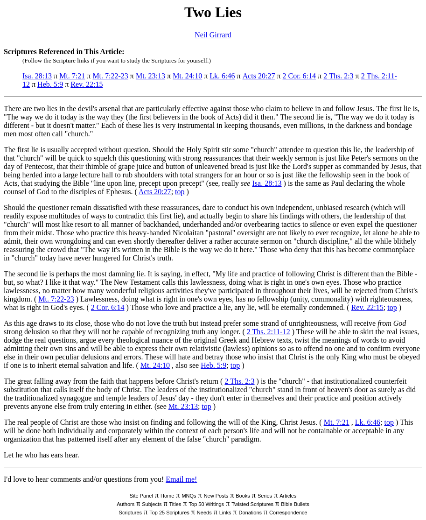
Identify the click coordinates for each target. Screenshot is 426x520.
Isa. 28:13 (37, 76)
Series (265, 496)
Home (167, 496)
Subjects (151, 504)
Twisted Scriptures (252, 504)
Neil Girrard (213, 35)
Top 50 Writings (206, 504)
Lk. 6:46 (222, 76)
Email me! (181, 479)
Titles (175, 504)
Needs (204, 512)
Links (225, 512)
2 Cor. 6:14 (299, 76)
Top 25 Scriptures (169, 512)
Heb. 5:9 (50, 84)
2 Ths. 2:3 (338, 76)
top (179, 192)
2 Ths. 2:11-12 (268, 332)
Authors (125, 504)
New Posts (216, 496)
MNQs (189, 496)
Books (243, 496)
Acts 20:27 (259, 76)
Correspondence (288, 512)
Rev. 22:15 (86, 84)
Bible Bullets (295, 504)
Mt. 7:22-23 (110, 76)
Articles (287, 496)
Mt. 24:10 (187, 76)
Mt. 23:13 (150, 76)
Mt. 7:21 (72, 76)
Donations (250, 512)
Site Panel (141, 496)
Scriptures (130, 512)
